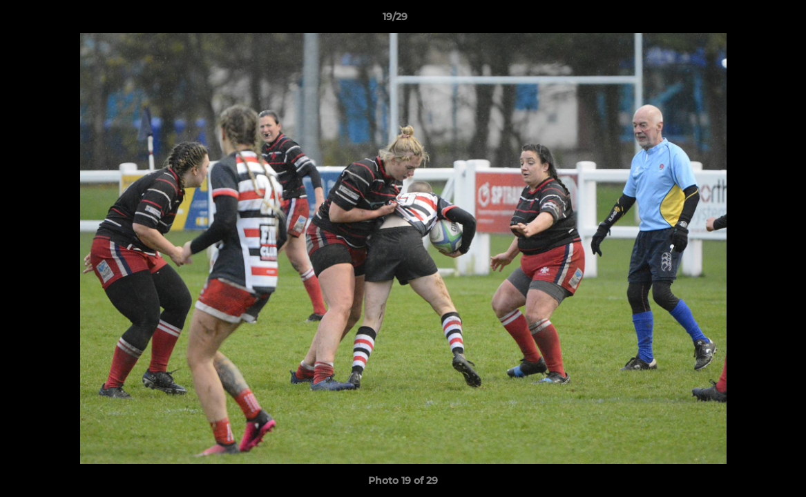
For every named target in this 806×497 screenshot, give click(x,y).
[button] (748, 20)
